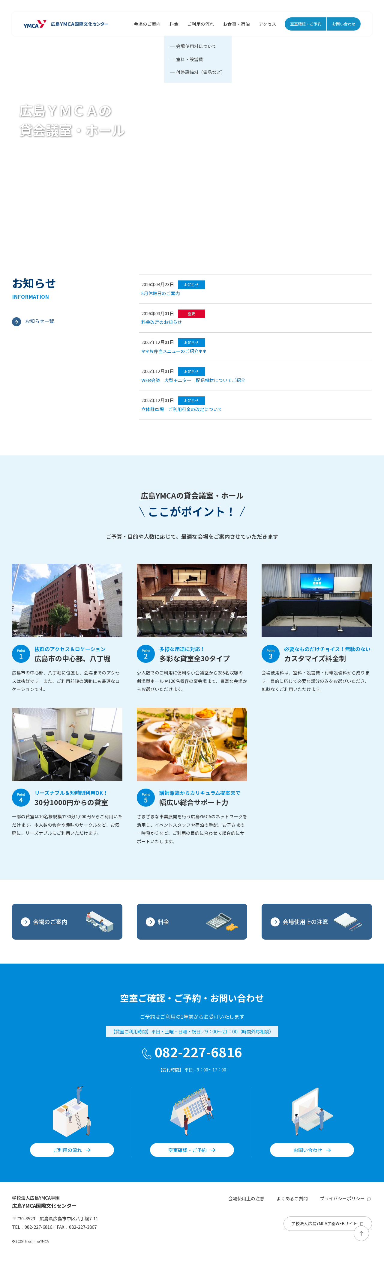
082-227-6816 (192, 1051)
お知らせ (191, 284)
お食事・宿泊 (236, 24)
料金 (174, 24)
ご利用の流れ (200, 24)
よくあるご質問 (292, 1198)
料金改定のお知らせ (161, 322)
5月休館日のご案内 (160, 293)
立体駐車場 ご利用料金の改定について (181, 409)
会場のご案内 (147, 24)
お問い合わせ (344, 24)
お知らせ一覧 (33, 320)
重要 (191, 313)
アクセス (267, 24)
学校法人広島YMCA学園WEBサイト (327, 1223)
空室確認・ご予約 (305, 24)
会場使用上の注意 (317, 922)
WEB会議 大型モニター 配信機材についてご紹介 (193, 380)
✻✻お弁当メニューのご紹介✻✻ (173, 351)
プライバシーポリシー (346, 1198)
